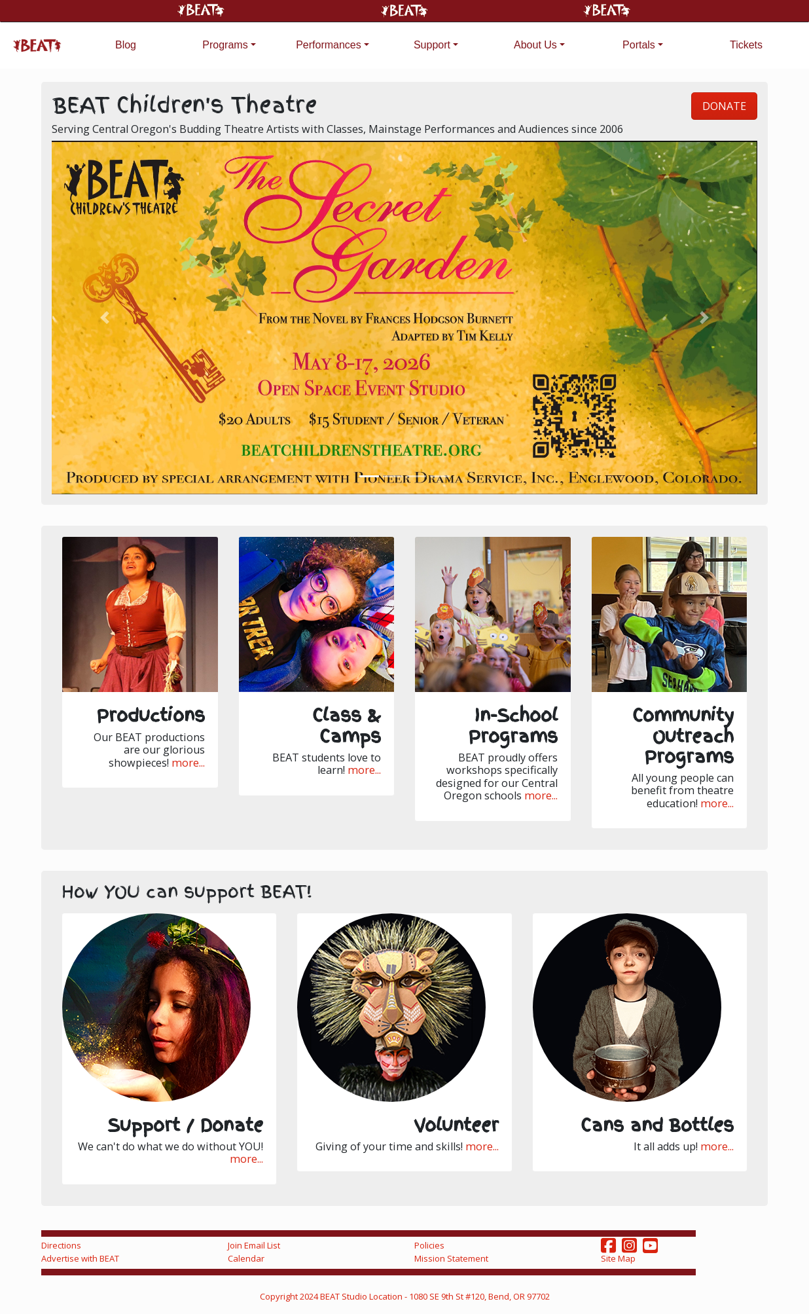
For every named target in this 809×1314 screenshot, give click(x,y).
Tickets (746, 44)
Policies (429, 1245)
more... (188, 763)
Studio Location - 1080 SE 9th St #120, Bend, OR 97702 (446, 1296)
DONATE (724, 106)
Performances (328, 44)
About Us (535, 44)
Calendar (246, 1258)
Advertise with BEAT (80, 1258)
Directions (61, 1245)
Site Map (618, 1258)
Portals (638, 44)
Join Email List (254, 1245)
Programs (224, 44)
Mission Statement (451, 1258)
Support (432, 44)
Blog (125, 44)
